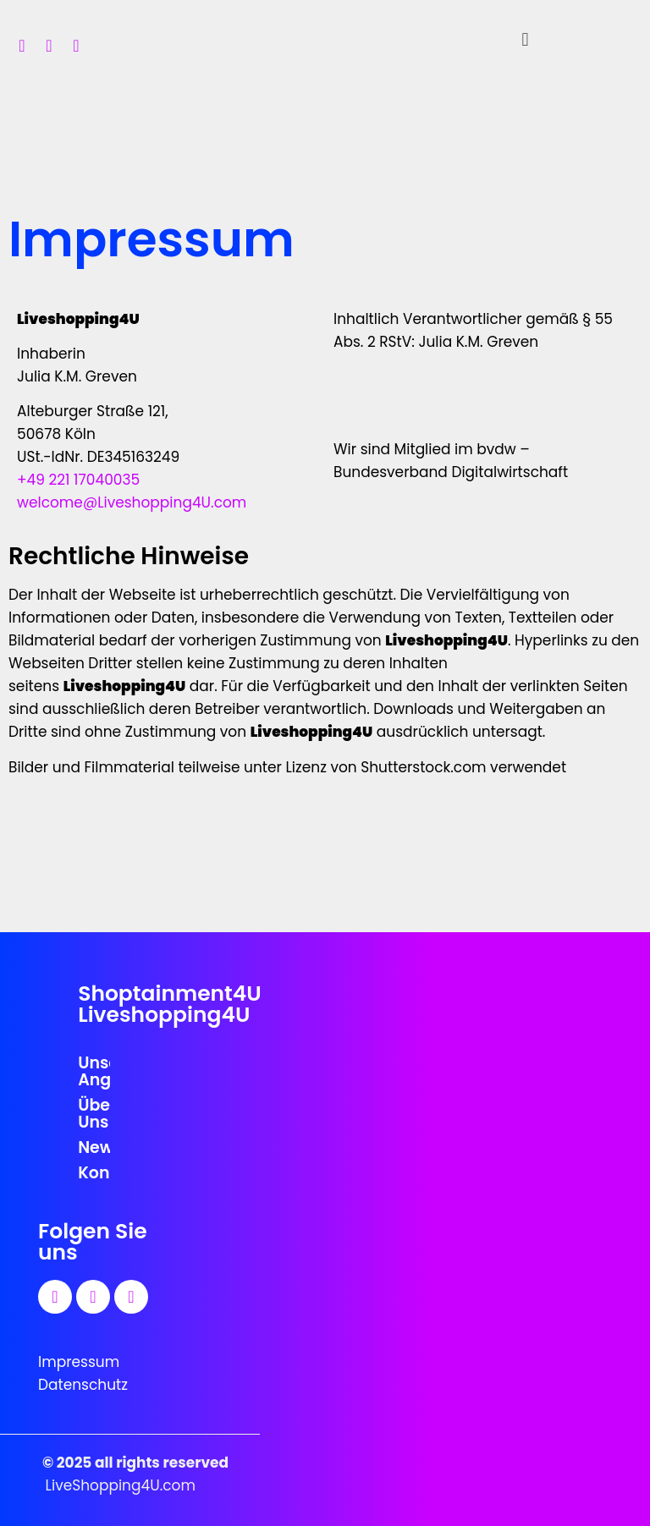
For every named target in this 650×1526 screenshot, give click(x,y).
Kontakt (94, 1172)
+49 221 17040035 (78, 479)
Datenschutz (83, 1385)
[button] (525, 39)
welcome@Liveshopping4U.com (131, 502)
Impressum (78, 1362)
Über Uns (94, 1114)
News (94, 1147)
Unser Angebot (94, 1071)
